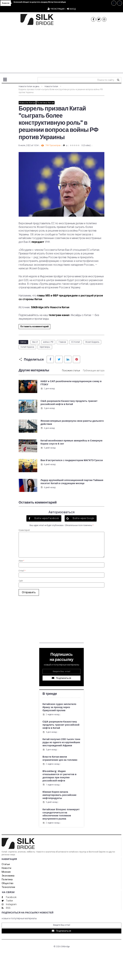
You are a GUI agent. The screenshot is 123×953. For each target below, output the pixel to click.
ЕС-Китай (75, 342)
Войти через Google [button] (83, 518)
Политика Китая (45, 102)
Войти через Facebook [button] (46, 518)
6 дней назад (48, 464)
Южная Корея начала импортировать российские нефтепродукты (60, 795)
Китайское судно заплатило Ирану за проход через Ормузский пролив (59, 707)
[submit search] (118, 80)
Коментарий (24, 530)
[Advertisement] (61, 50)
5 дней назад (48, 448)
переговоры (45, 347)
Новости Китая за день (29, 86)
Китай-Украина (27, 347)
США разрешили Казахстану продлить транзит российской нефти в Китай (61, 724)
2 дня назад (48, 388)
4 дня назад (48, 428)
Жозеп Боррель (92, 342)
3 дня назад (48, 408)
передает (37, 241)
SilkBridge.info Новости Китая (50, 307)
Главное (62, 342)
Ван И (35, 342)
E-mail (22, 571)
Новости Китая (51, 86)
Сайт (21, 581)
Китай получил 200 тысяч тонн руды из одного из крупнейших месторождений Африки (61, 742)
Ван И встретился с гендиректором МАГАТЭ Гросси (72, 460)
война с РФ (48, 342)
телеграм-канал (59, 315)
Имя (21, 561)
